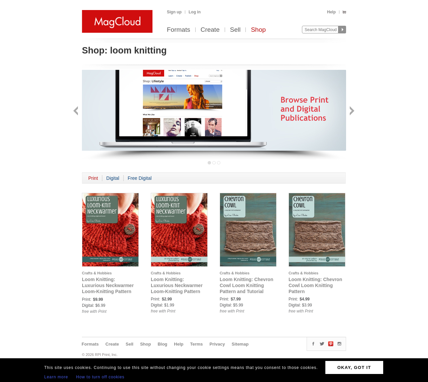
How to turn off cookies (100, 377)
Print (93, 178)
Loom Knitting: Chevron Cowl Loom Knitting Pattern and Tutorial (246, 285)
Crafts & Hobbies (97, 273)
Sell (235, 30)
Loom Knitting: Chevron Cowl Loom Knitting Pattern (315, 285)
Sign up (174, 12)
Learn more (56, 377)
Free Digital (140, 178)
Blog (162, 344)
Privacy (217, 344)
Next (351, 111)
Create (210, 30)
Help (331, 12)
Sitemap (240, 344)
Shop (258, 30)
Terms (196, 344)
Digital (112, 178)
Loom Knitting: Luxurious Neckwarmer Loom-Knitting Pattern (177, 285)
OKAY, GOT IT (354, 367)
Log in (195, 12)
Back (76, 111)
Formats (178, 30)
